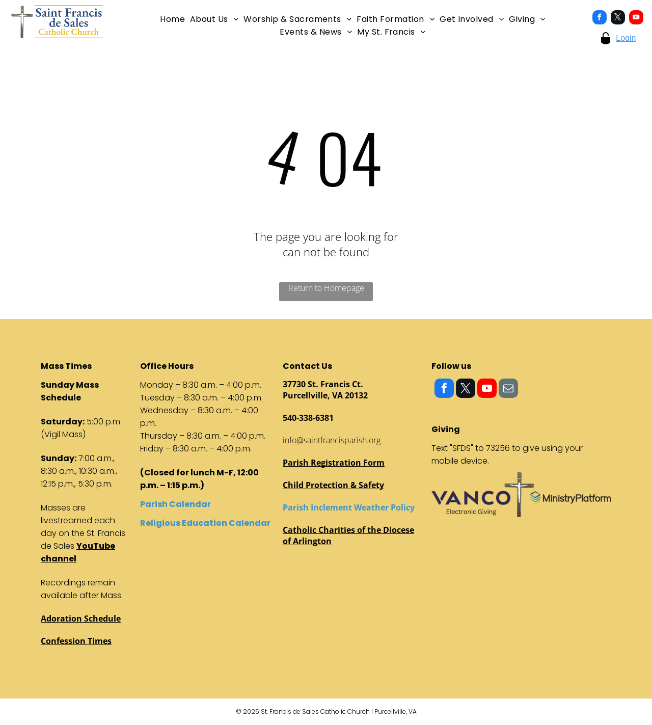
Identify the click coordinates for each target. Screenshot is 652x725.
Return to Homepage (326, 287)
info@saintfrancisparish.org (332, 440)
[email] (508, 389)
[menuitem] (172, 19)
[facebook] (599, 18)
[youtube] (636, 18)
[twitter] (618, 18)
